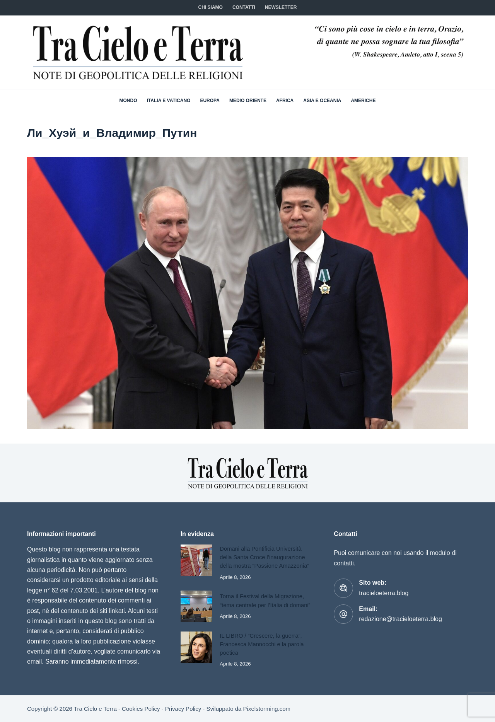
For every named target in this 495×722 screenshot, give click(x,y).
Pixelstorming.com (267, 708)
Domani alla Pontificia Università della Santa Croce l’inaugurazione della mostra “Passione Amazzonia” (264, 557)
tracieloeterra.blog (383, 593)
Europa (209, 100)
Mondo (128, 100)
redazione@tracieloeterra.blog (400, 619)
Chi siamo (210, 7)
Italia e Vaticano (169, 100)
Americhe (363, 100)
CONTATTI (243, 7)
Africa (285, 100)
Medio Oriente (247, 100)
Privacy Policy (183, 708)
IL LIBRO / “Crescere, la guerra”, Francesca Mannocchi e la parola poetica (262, 644)
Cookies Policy (141, 708)
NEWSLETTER (281, 7)
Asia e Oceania (322, 100)
